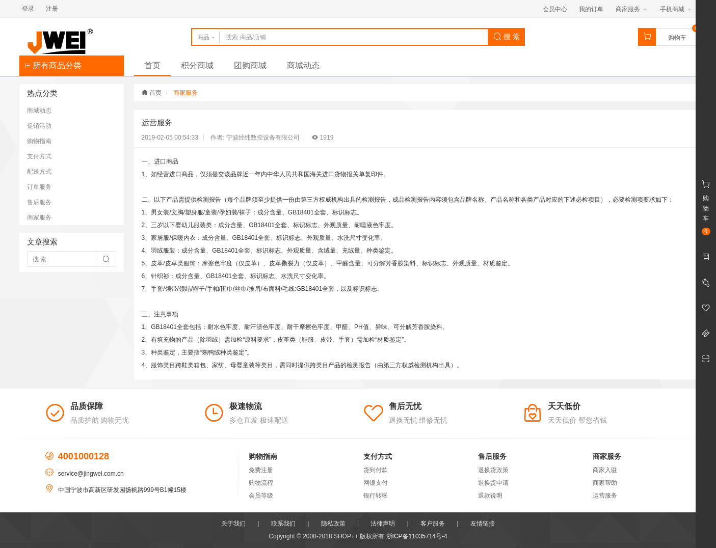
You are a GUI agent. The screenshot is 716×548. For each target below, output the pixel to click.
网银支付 (375, 482)
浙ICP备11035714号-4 (416, 536)
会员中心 (555, 9)
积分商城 (197, 65)
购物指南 (39, 141)
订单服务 (39, 186)
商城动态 (303, 65)
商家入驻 (605, 470)
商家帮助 (605, 482)
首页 (152, 65)
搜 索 (506, 37)
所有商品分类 (53, 65)
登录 (28, 8)
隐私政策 (333, 523)
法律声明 (382, 523)
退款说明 (490, 495)
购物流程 (261, 482)
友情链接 (482, 523)
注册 (52, 8)
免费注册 (261, 470)
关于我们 (233, 523)
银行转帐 (375, 495)
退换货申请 (493, 482)
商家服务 (631, 9)
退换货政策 (493, 470)
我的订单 (591, 9)
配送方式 (39, 171)
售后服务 (39, 202)
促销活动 (39, 125)
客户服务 (432, 523)
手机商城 (675, 9)
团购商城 (250, 65)
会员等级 (261, 495)
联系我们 (283, 523)
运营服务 (605, 495)
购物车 (677, 37)
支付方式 (39, 156)
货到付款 (375, 470)
